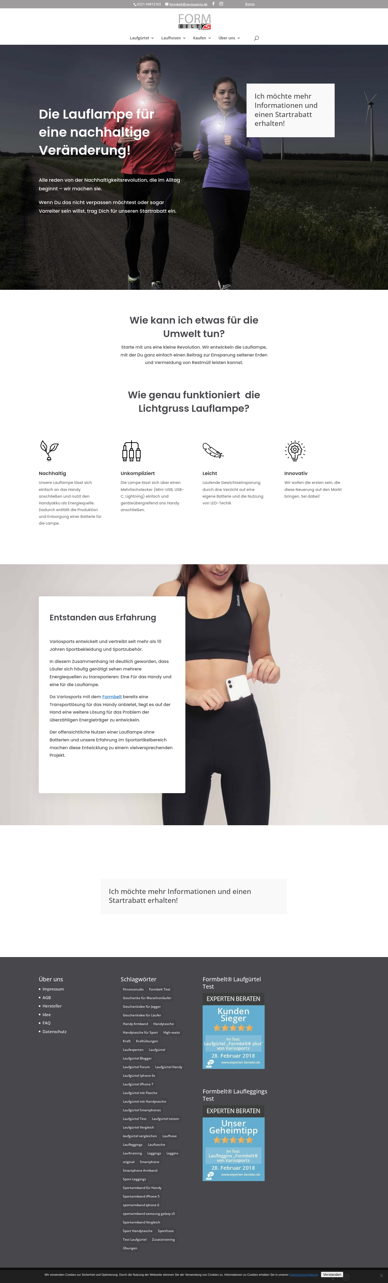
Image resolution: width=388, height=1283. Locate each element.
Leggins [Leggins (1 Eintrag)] (172, 1153)
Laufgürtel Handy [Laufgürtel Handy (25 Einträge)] (168, 1067)
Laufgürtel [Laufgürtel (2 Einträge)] (157, 1049)
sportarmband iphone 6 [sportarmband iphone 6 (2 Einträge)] (141, 1205)
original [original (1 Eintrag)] (128, 1162)
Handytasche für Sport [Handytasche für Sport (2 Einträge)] (140, 1032)
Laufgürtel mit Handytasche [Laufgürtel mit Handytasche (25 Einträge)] (144, 1101)
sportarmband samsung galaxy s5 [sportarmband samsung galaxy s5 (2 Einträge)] (149, 1213)
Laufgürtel (139, 38)
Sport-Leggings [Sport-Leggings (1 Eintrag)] (134, 1179)
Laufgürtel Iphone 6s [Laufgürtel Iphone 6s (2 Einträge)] (139, 1075)
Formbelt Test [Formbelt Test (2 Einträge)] (159, 989)
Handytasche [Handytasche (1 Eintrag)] (163, 1023)
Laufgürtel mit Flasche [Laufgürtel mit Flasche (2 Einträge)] (140, 1093)
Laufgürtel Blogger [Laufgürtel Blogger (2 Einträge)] (137, 1058)
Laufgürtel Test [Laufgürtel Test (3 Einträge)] (135, 1118)
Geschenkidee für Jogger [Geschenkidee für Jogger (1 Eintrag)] (142, 1006)
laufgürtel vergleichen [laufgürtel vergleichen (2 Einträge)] (140, 1136)
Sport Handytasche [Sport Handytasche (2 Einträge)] (138, 1231)
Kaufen (199, 38)
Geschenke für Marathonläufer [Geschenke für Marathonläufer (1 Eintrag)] (147, 998)
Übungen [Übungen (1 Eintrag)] (130, 1248)
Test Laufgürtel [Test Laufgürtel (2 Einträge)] (135, 1239)
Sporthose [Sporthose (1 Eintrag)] (166, 1231)
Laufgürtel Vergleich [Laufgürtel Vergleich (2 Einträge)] (138, 1127)
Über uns (227, 38)
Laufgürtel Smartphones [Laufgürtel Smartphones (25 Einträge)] (142, 1110)
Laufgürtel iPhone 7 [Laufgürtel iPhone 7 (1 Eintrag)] (138, 1084)
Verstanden (332, 1274)
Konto (250, 4)
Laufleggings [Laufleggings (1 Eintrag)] (133, 1144)
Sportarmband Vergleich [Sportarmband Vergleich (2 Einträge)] (141, 1222)
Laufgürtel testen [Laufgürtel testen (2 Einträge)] (165, 1118)
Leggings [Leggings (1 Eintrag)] (154, 1153)
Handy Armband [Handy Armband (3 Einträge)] (135, 1023)
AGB (47, 997)
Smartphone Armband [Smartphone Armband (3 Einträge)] (140, 1170)
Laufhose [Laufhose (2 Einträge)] (169, 1136)
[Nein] (381, 1275)
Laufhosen (171, 38)
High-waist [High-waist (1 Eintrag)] (171, 1032)
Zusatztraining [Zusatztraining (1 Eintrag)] (163, 1239)
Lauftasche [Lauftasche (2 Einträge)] (156, 1144)
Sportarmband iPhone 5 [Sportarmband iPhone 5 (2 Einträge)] (141, 1196)
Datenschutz (55, 1031)
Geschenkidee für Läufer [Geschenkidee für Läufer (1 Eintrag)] (142, 1015)
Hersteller (52, 1006)
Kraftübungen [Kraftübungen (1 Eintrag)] (147, 1041)
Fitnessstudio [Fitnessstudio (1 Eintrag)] (133, 989)
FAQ (47, 1023)
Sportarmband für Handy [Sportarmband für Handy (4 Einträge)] (142, 1187)
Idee (47, 1014)
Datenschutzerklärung (303, 1274)
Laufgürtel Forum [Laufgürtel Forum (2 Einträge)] (136, 1067)
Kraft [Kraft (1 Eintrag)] (127, 1041)
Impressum (53, 989)
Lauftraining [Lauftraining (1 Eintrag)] (132, 1153)
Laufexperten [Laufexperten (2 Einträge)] (133, 1049)
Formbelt (112, 697)
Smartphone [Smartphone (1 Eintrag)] (149, 1162)
